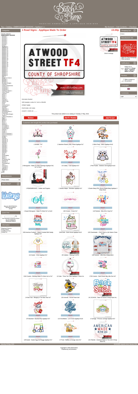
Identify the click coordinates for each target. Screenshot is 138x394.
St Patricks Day (6, 159)
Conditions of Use (6, 231)
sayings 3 (4, 143)
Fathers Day (5, 101)
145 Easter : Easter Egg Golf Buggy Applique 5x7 (38, 340)
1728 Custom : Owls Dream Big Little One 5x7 (102, 276)
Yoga (3, 171)
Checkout (132, 27)
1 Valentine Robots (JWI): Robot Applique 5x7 (70, 144)
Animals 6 (4, 43)
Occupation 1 (5, 125)
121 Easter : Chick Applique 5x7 (38, 255)
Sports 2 (4, 158)
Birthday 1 (4, 79)
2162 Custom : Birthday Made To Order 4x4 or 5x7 (38, 276)
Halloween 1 (5, 109)
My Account (109, 27)
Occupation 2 (5, 127)
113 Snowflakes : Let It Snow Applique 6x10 (70, 318)
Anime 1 (4, 45)
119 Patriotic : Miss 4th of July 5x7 (102, 211)
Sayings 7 (4, 149)
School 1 (4, 152)
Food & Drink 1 (6, 105)
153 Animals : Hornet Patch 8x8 (70, 297)
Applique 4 (5, 68)
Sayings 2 (4, 142)
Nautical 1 (4, 124)
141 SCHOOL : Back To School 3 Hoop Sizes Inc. (102, 297)
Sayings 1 (4, 138)
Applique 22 (5, 65)
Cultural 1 (4, 93)
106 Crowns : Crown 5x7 (70, 211)
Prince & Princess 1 (7, 133)
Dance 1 (4, 94)
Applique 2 (5, 61)
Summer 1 (4, 162)
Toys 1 (3, 164)
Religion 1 (4, 136)
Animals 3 (4, 39)
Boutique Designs (6, 83)
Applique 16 (5, 56)
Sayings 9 (4, 151)
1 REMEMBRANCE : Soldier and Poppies (38, 188)
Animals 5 (4, 41)
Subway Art (5, 160)
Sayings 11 (5, 141)
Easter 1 (4, 96)
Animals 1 (4, 36)
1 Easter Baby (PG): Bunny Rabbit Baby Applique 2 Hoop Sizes (102, 189)
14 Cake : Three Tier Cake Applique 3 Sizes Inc (70, 276)
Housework (5, 112)
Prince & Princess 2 (7, 134)
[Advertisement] (69, 369)
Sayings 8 (4, 150)
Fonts (3, 103)
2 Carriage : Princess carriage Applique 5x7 (102, 318)
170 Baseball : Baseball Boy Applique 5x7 (38, 318)
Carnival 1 (4, 84)
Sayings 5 (4, 146)
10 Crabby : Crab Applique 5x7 (70, 165)
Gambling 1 (5, 106)
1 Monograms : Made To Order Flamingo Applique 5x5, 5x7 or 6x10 (38, 166)
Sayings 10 (5, 140)
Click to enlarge (108, 52)
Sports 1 (4, 156)
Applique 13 (5, 52)
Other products (125, 59)
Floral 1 (4, 102)
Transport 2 (5, 167)
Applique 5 (5, 70)
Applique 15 (5, 54)
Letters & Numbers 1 (7, 116)
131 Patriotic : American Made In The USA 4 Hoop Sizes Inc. (102, 340)
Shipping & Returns (6, 228)
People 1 (4, 131)
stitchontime (74, 348)
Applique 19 (5, 59)
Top (2, 27)
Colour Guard (5, 92)
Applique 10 (5, 48)
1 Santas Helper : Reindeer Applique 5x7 (70, 188)
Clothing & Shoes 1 (7, 90)
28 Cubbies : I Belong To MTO (70, 255)
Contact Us (4, 232)
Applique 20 (5, 62)
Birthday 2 (4, 80)
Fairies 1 (4, 98)
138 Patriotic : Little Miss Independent (102, 255)
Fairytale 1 (4, 99)
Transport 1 (5, 165)
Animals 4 (4, 40)
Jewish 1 (4, 115)
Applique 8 (5, 74)
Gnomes (4, 107)
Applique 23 (5, 66)
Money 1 (4, 120)
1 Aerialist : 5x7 (38, 144)
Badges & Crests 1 (7, 78)
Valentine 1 (5, 168)
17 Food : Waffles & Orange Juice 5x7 (70, 340)
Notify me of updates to (130, 69)
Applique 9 (5, 75)
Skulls (3, 154)
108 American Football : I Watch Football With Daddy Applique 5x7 (38, 233)
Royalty (4, 137)
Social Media (5, 155)
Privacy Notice (5, 229)
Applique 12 (5, 50)
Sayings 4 (4, 145)
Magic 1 (4, 118)
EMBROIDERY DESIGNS (23, 27)
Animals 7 (4, 44)
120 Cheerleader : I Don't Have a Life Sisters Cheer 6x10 (102, 233)
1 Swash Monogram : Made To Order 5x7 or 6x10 (38, 211)
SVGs (2, 172)
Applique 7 (5, 72)
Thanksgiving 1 (6, 163)
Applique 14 (5, 53)
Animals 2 (4, 37)
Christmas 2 (5, 88)
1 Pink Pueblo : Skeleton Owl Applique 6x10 (102, 165)
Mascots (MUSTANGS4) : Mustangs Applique (10, 207)
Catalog (9, 27)
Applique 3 (5, 67)
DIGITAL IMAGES (6, 34)
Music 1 (4, 121)
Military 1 (4, 119)
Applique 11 (5, 49)
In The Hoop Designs (7, 114)
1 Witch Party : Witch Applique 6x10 (102, 144)
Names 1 (4, 123)
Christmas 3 (5, 89)
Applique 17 (5, 57)
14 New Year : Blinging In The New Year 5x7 (38, 297)
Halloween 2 (5, 110)
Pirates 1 (4, 132)
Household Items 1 (7, 111)
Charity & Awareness (7, 85)
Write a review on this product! (130, 80)
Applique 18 (5, 58)
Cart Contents (121, 27)
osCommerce (72, 349)
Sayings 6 (4, 147)
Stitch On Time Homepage (128, 57)
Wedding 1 (5, 169)
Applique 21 (5, 63)
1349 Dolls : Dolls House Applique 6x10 (70, 232)
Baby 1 (4, 76)
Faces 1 (4, 97)
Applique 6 (5, 71)
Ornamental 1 (5, 128)
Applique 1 (39, 27)
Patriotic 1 (4, 129)
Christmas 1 (5, 87)
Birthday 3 (4, 81)
